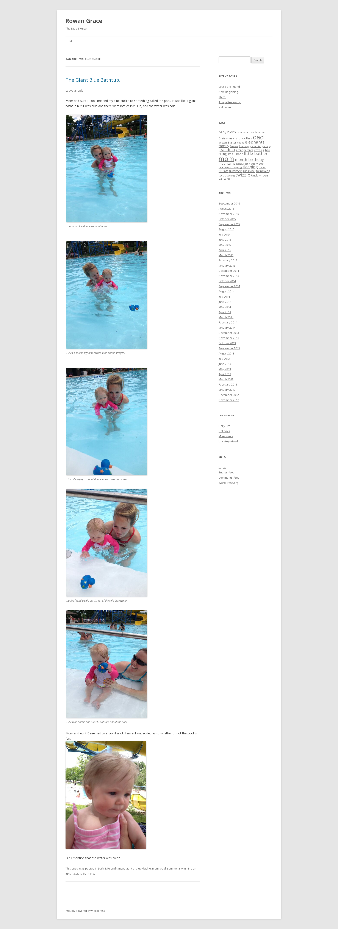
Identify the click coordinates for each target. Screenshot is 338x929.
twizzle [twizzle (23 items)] (242, 175)
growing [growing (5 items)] (259, 150)
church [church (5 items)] (237, 138)
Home (69, 41)
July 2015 (224, 234)
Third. (222, 97)
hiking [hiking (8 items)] (223, 154)
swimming (185, 868)
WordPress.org (228, 483)
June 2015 (225, 240)
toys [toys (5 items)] (221, 175)
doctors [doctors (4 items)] (223, 142)
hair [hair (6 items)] (267, 150)
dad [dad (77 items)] (258, 137)
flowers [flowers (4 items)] (234, 146)
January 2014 (227, 327)
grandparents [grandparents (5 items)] (244, 150)
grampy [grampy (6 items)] (266, 146)
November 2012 (229, 400)
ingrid (90, 874)
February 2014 (228, 322)
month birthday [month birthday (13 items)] (249, 159)
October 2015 (227, 219)
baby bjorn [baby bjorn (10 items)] (227, 132)
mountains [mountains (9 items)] (227, 163)
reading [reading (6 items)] (223, 167)
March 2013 (226, 379)
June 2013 (225, 364)
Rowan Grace (84, 21)
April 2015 (225, 250)
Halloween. (226, 107)
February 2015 (228, 260)
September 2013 (229, 348)
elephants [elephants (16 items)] (254, 142)
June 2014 (225, 302)
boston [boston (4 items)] (261, 132)
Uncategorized (228, 441)
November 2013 (229, 338)
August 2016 (226, 209)
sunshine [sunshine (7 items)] (249, 171)
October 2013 (227, 343)
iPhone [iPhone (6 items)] (238, 154)
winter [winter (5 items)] (228, 178)
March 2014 (226, 317)
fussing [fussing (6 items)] (244, 146)
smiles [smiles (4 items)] (262, 167)
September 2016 (229, 203)
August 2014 (226, 291)
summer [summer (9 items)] (235, 171)
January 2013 (227, 390)
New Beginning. (229, 92)
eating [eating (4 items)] (240, 142)
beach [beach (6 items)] (253, 132)
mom (155, 868)
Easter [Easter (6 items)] (232, 142)
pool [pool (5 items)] (261, 163)
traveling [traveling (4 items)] (230, 175)
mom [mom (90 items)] (226, 158)
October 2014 (227, 281)
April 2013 (225, 374)
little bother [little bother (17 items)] (256, 153)
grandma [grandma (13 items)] (227, 149)
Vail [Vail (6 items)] (221, 179)
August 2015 (226, 229)
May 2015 (225, 245)
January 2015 (227, 265)
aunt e (130, 868)
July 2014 (224, 296)
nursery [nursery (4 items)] (253, 163)
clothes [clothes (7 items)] (247, 138)
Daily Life (104, 868)
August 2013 (226, 353)
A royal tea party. (230, 102)
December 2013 (229, 333)
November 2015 (229, 214)
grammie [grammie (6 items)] (255, 146)
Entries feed (227, 472)
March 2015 (226, 255)
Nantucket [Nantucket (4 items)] (242, 163)
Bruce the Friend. (230, 87)
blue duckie (143, 868)
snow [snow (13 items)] (223, 170)
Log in (222, 467)
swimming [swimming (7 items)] (263, 171)
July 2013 (224, 359)
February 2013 (228, 384)
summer (172, 868)
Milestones (226, 436)
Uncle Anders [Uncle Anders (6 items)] (260, 175)
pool (163, 868)
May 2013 (225, 369)
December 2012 (229, 395)
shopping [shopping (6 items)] (235, 167)
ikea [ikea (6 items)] (230, 154)
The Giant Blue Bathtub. (93, 80)
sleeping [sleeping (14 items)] (250, 166)
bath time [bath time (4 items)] (242, 132)
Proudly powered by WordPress (85, 911)
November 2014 (229, 276)
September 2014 (229, 286)
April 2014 (225, 312)
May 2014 (225, 307)
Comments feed (229, 477)
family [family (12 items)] (224, 145)
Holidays (224, 431)
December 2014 (229, 271)
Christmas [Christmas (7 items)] (225, 138)
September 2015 (229, 224)
